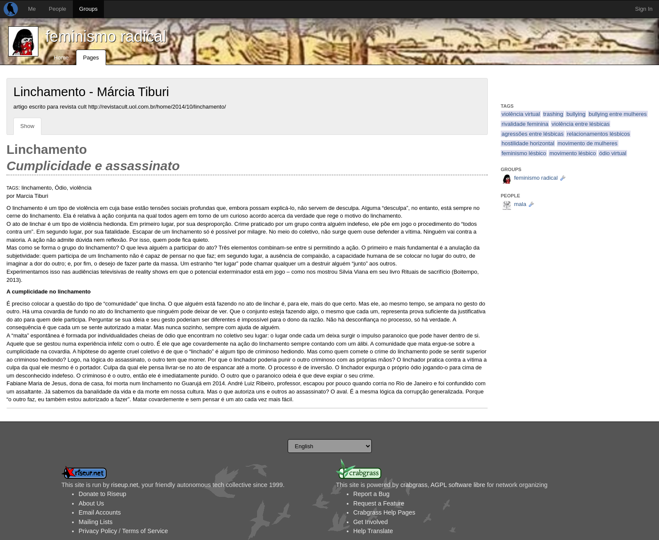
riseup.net (124, 484)
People (57, 9)
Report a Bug (371, 493)
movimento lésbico (572, 153)
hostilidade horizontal (528, 143)
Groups (88, 9)
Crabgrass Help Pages (384, 512)
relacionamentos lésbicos (598, 134)
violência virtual (521, 114)
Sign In (644, 9)
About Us (91, 503)
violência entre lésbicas (580, 124)
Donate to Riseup (102, 493)
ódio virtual (612, 153)
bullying (575, 114)
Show (27, 126)
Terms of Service (145, 531)
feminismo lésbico (524, 153)
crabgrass (413, 484)
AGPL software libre (457, 484)
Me (32, 9)
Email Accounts (99, 512)
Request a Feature (378, 503)
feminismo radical (105, 36)
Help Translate (373, 531)
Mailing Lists (95, 521)
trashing (553, 114)
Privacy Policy (97, 531)
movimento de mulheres (588, 143)
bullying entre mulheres (617, 114)
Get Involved (370, 521)
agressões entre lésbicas (533, 134)
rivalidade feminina (525, 124)
